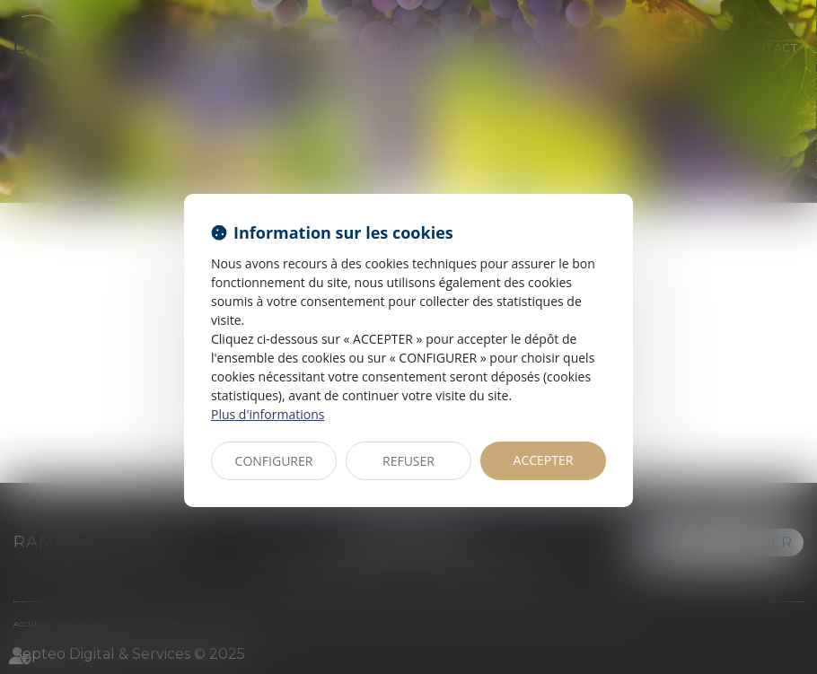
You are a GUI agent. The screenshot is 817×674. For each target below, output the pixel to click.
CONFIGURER (274, 460)
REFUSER (408, 460)
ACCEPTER (544, 459)
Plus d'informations (267, 414)
